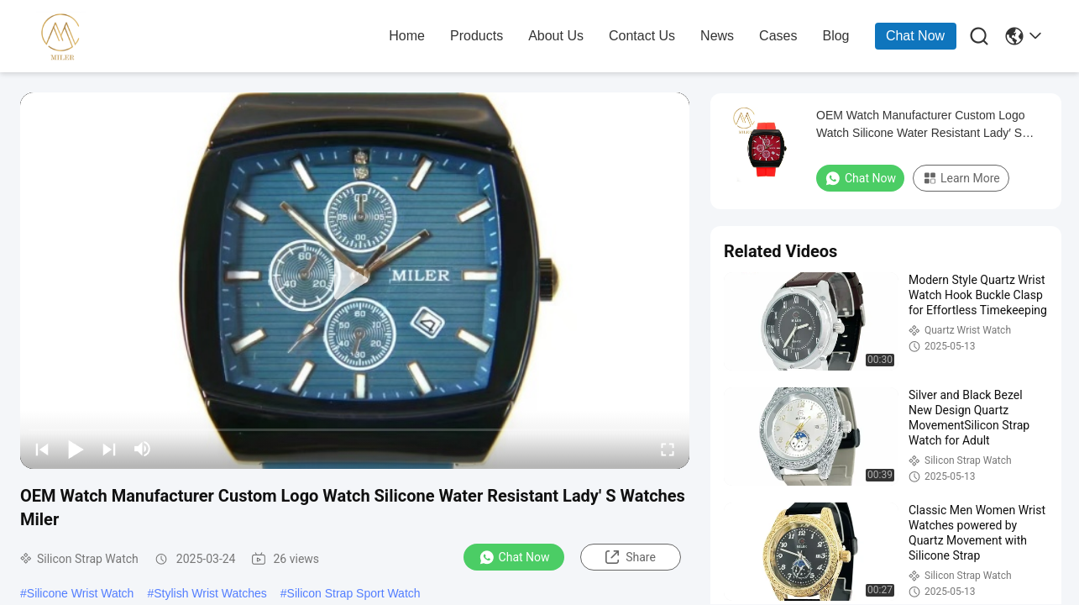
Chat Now (915, 36)
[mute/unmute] (143, 448)
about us (556, 36)
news (717, 36)
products (476, 36)
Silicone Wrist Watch (80, 593)
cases (778, 36)
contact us (642, 36)
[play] (355, 281)
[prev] (42, 448)
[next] (109, 448)
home (407, 36)
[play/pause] (75, 448)
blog (835, 36)
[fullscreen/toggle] (667, 448)
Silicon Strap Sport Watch (354, 593)
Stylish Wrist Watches (210, 593)
